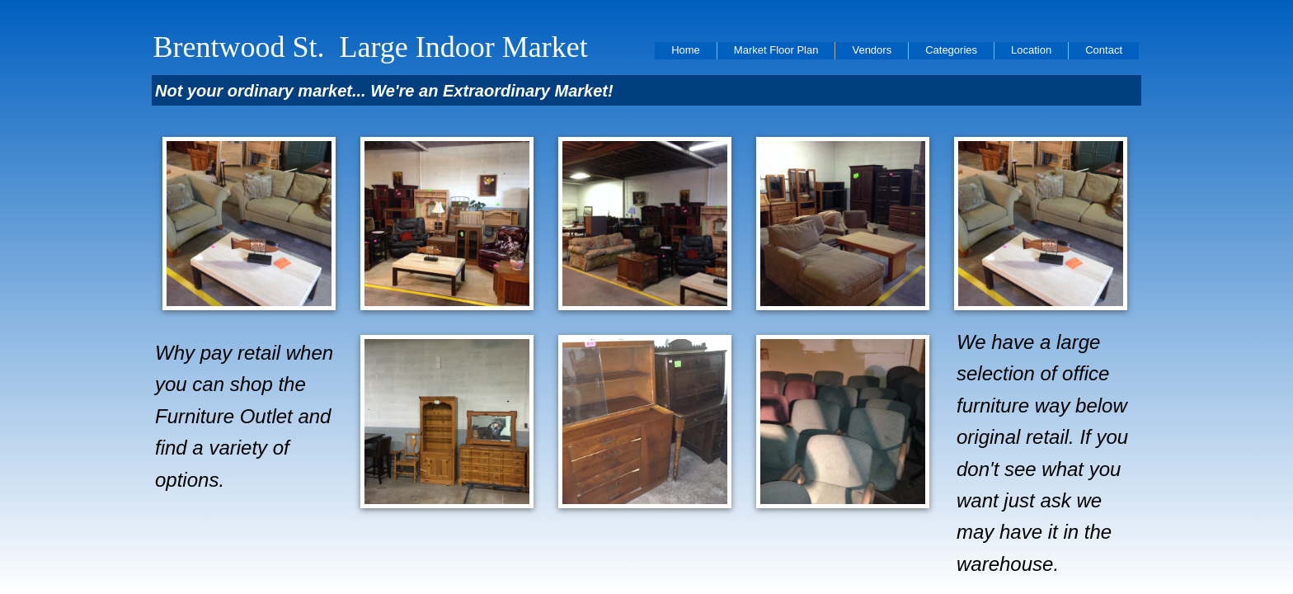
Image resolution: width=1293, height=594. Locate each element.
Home (685, 50)
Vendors (871, 50)
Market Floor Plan (776, 50)
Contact (1103, 50)
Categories (951, 50)
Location (1031, 50)
